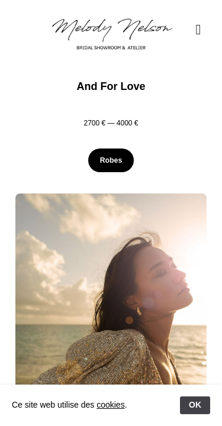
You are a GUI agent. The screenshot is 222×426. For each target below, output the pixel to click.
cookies (110, 404)
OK (195, 404)
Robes (111, 160)
